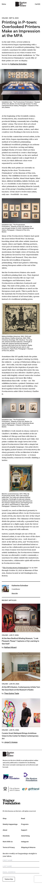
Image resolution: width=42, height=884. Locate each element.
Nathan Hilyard (10, 647)
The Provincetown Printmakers (15, 567)
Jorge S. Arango (10, 742)
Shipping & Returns (28, 847)
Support (24, 830)
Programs (24, 824)
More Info (15, 593)
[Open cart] (37, 4)
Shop (4, 818)
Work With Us (8, 842)
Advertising (25, 836)
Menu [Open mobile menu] (4, 4)
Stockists (6, 836)
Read (23, 818)
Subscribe (9, 879)
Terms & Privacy (9, 847)
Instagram (25, 842)
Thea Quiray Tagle (11, 693)
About (5, 830)
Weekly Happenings (10, 824)
